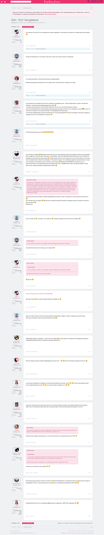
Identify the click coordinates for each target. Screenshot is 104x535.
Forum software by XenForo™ (22, 533)
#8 (89, 231)
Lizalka (16, 434)
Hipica (17, 63)
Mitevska (17, 139)
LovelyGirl (16, 412)
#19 (89, 493)
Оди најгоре (89, 530)
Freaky (16, 323)
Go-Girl (16, 110)
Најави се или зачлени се (95, 1)
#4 (89, 121)
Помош (78, 530)
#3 (89, 92)
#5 (89, 145)
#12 (89, 329)
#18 (89, 472)
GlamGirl (16, 345)
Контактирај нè (72, 530)
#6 (89, 171)
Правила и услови (76, 533)
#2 (89, 70)
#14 (89, 374)
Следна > (31, 26)
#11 (89, 307)
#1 (89, 45)
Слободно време (22, 22)
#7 (89, 210)
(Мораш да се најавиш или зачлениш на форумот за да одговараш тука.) (75, 523)
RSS (93, 531)
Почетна (83, 530)
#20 (89, 516)
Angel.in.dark (16, 457)
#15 (89, 396)
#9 (89, 254)
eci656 (16, 225)
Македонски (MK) (14, 530)
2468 (16, 389)
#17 (89, 442)
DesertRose (17, 487)
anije (35, 22)
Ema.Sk (16, 367)
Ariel (16, 86)
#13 (89, 351)
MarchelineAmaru (32, 48)
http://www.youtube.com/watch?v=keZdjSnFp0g (39, 293)
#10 (89, 285)
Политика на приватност (88, 533)
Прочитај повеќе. (50, 14)
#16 (89, 418)
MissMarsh (16, 161)
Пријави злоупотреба (66, 533)
